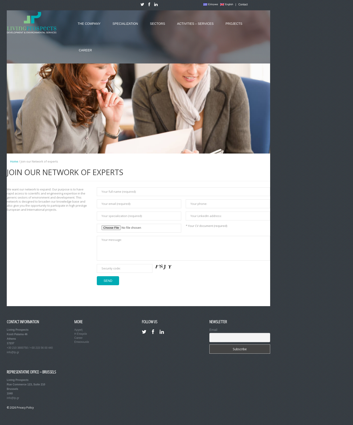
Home (14, 161)
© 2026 (12, 407)
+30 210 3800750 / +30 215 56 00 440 (30, 347)
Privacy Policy (25, 407)
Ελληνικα (210, 4)
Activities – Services (193, 27)
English (226, 4)
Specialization (123, 27)
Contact (243, 4)
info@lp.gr (13, 352)
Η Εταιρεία (80, 333)
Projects (232, 27)
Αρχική (78, 329)
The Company (87, 27)
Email (213, 330)
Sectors (156, 27)
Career (83, 53)
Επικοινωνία (81, 342)
